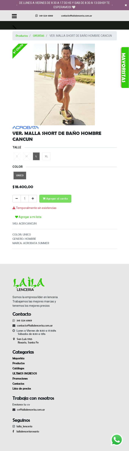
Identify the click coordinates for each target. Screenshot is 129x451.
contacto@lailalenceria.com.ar (76, 15)
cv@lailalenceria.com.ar (31, 409)
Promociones (20, 378)
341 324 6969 (24, 320)
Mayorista (18, 358)
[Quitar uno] (16, 198)
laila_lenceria (24, 426)
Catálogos (18, 368)
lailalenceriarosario (27, 431)
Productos (22, 35)
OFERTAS (38, 35)
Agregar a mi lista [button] (28, 217)
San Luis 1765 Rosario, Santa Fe (25, 340)
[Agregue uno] (33, 198)
